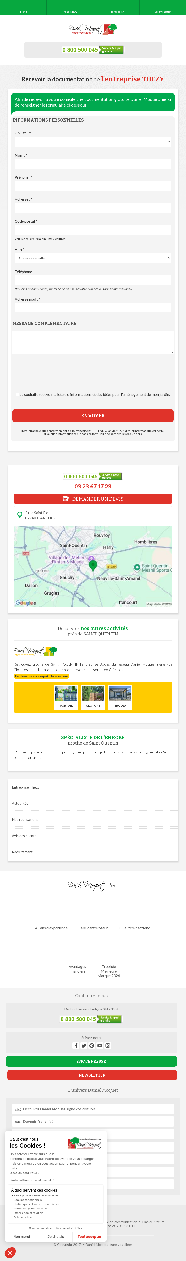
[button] (10, 1253)
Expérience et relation (28, 1213)
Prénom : (23, 177)
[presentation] (93, 377)
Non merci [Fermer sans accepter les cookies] (21, 1237)
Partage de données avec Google (36, 1195)
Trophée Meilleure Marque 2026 (108, 956)
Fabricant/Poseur (93, 913)
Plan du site (151, 1222)
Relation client (23, 1217)
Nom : (21, 155)
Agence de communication (117, 1222)
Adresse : (23, 199)
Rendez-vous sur (41, 676)
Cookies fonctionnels (28, 1200)
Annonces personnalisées (31, 1208)
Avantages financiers (77, 954)
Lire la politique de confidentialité (32, 1180)
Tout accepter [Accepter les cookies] (89, 1237)
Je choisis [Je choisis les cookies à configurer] (55, 1237)
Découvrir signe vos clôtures (59, 1109)
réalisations (25, 819)
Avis (24, 835)
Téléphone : (25, 271)
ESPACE (91, 1061)
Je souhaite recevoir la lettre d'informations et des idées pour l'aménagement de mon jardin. (95, 394)
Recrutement (22, 852)
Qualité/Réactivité (134, 913)
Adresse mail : (27, 299)
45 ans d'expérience (51, 913)
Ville (20, 249)
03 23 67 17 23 (93, 486)
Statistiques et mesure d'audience (37, 1204)
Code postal (26, 221)
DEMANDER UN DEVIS (93, 499)
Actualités (20, 803)
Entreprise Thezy (25, 787)
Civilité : (23, 132)
